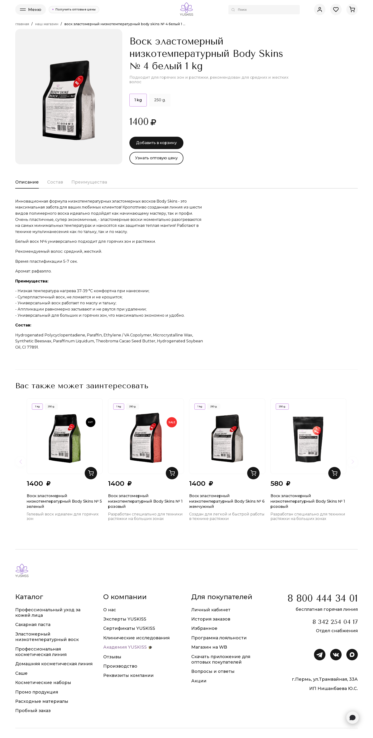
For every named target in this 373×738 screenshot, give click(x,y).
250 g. (160, 100)
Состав (55, 182)
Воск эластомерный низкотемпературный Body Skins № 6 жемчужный (227, 442)
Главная (22, 24)
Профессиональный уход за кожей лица (47, 612)
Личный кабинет (211, 609)
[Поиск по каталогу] (264, 9)
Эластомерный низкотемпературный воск (47, 636)
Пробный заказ (33, 710)
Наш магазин (46, 24)
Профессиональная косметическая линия (41, 651)
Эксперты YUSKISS (124, 619)
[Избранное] (336, 9)
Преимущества (89, 182)
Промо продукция (36, 692)
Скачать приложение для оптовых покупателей (220, 659)
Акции (198, 681)
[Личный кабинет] (319, 9)
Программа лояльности (219, 638)
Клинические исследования (136, 638)
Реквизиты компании (128, 675)
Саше (21, 673)
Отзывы (112, 657)
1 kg (37, 406)
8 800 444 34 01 (323, 598)
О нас (109, 609)
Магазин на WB (209, 647)
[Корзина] (352, 9)
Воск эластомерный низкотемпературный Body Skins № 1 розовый (145, 442)
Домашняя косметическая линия (54, 663)
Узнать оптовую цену (156, 158)
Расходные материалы (41, 701)
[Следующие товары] (352, 461)
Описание (27, 182)
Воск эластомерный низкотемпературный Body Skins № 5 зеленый (64, 442)
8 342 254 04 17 (335, 622)
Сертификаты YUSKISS (129, 628)
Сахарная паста (32, 624)
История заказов (210, 619)
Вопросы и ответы (213, 671)
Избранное (204, 628)
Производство (120, 666)
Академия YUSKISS (125, 647)
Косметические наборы (43, 682)
